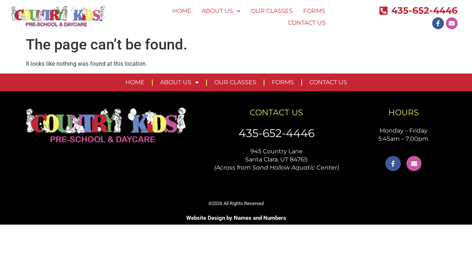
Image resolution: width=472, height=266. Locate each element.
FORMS (314, 10)
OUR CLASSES (272, 10)
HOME (181, 10)
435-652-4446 (277, 133)
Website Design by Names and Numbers (236, 218)
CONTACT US (307, 22)
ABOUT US (221, 11)
